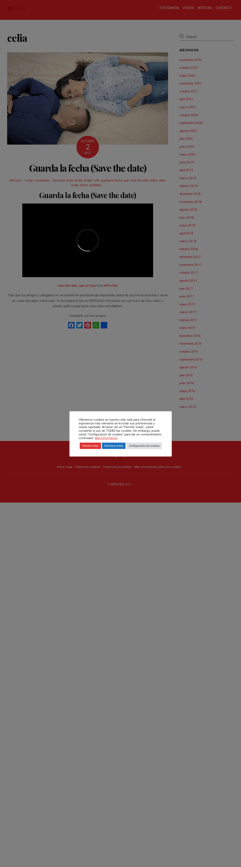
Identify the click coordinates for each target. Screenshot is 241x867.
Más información (104, 442)
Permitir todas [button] (105, 450)
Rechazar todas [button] (128, 450)
